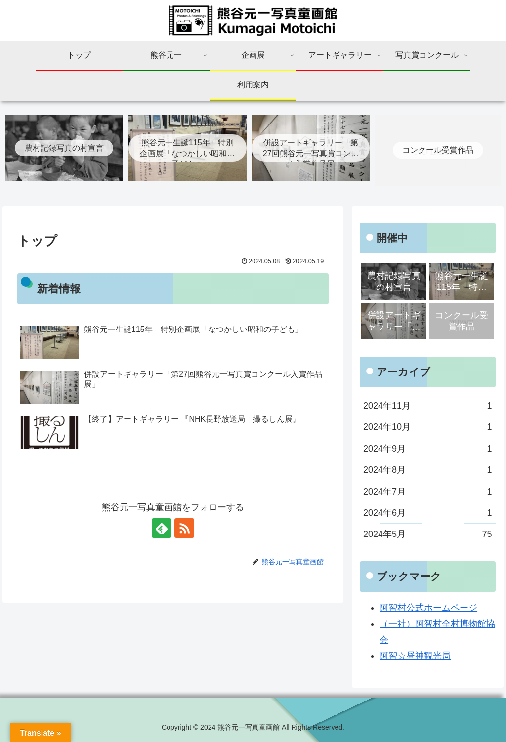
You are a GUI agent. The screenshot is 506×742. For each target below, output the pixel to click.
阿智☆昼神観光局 (415, 655)
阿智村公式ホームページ (428, 608)
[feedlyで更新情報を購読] (161, 528)
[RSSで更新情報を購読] (184, 528)
